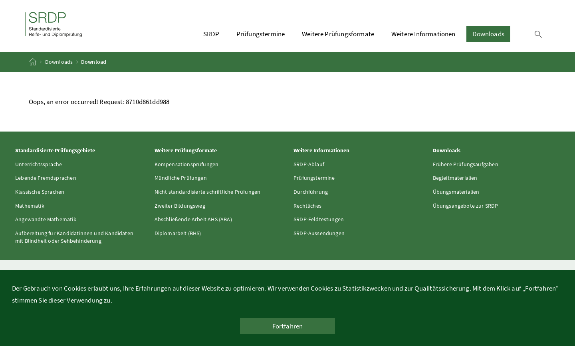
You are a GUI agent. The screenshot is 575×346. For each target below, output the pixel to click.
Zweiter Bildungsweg (180, 205)
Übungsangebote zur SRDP (465, 205)
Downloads (488, 33)
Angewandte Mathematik (45, 219)
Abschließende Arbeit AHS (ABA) (193, 219)
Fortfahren (287, 326)
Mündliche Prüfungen (181, 177)
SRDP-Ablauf (308, 164)
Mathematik (29, 205)
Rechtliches (307, 205)
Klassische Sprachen (39, 191)
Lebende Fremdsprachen (45, 177)
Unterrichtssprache (38, 164)
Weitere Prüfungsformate (338, 33)
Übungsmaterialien (456, 191)
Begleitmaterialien (455, 177)
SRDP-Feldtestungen (318, 219)
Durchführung (310, 191)
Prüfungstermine (260, 33)
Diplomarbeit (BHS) (178, 233)
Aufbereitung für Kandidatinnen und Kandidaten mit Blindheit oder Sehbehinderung (74, 237)
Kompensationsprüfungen (187, 164)
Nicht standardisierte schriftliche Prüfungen (208, 191)
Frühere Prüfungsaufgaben (465, 164)
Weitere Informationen (423, 33)
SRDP (211, 33)
